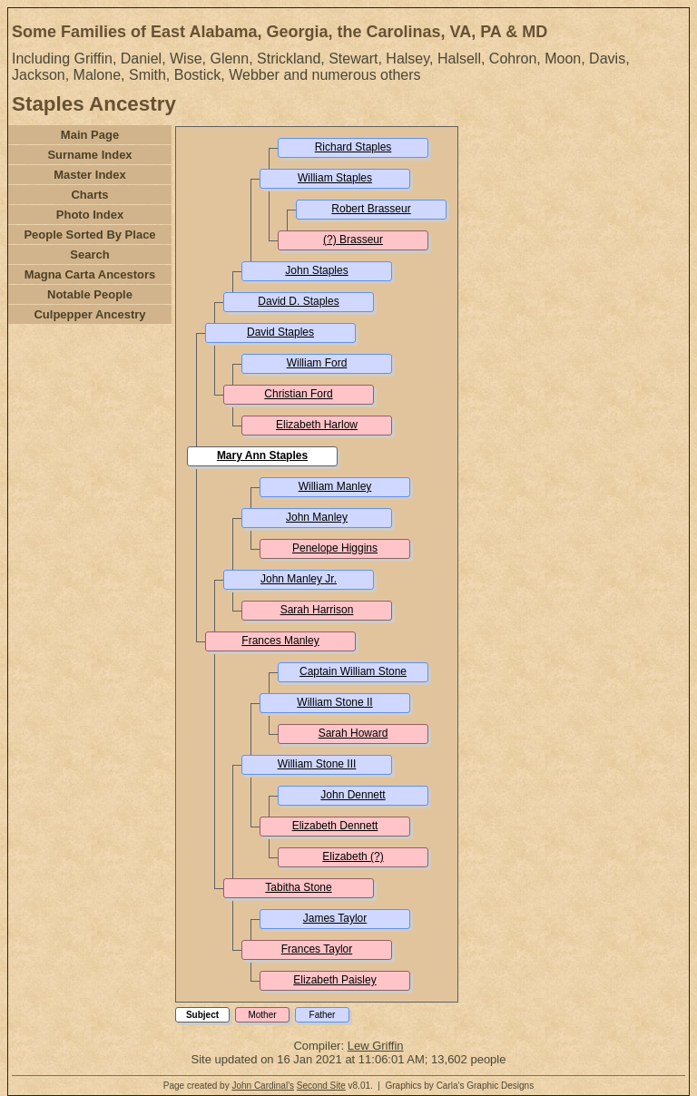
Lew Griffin (376, 1045)
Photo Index (89, 214)
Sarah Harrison (317, 609)
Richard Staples (353, 147)
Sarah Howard (353, 733)
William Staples (335, 177)
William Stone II (334, 702)
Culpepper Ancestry (89, 314)
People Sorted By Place (89, 234)
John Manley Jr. (298, 578)
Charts (89, 194)
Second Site (321, 1086)
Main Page (90, 135)
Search (89, 254)
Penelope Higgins (335, 548)
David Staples (280, 332)
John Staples (316, 270)
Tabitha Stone (298, 887)
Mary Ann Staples (262, 455)
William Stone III (317, 764)
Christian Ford (298, 393)
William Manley (335, 486)
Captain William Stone (353, 671)
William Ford (317, 363)
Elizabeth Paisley (334, 980)
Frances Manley (280, 640)
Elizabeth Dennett (335, 825)
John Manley (317, 517)
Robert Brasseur (370, 208)
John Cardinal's (262, 1086)
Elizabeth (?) (352, 856)
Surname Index (89, 154)
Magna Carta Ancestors (90, 274)
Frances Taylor (316, 949)
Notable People (90, 294)
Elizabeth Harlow (317, 424)
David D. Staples (298, 301)
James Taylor (335, 918)
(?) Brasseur (353, 239)
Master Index (89, 174)
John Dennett (352, 794)
